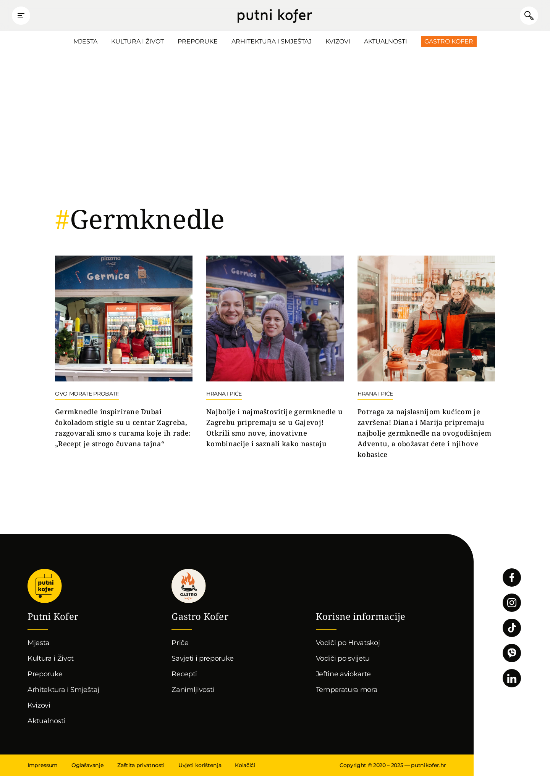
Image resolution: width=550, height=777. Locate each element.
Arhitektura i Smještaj (271, 42)
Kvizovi (337, 42)
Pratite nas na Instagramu (512, 603)
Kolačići (245, 766)
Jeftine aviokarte (343, 675)
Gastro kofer (188, 586)
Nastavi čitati (123, 353)
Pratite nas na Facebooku (512, 578)
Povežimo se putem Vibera (512, 654)
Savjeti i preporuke (202, 659)
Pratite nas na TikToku (512, 628)
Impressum (43, 766)
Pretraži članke (527, 16)
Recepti (184, 675)
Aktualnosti (385, 42)
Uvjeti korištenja (199, 766)
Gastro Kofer (448, 42)
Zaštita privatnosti (141, 766)
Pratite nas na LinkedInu (512, 679)
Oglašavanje (87, 766)
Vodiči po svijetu (343, 659)
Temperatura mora (347, 690)
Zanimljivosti (192, 690)
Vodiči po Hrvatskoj (348, 643)
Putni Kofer (275, 16)
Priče (179, 643)
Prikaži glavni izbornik (23, 16)
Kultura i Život (137, 42)
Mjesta (85, 42)
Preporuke (198, 42)
